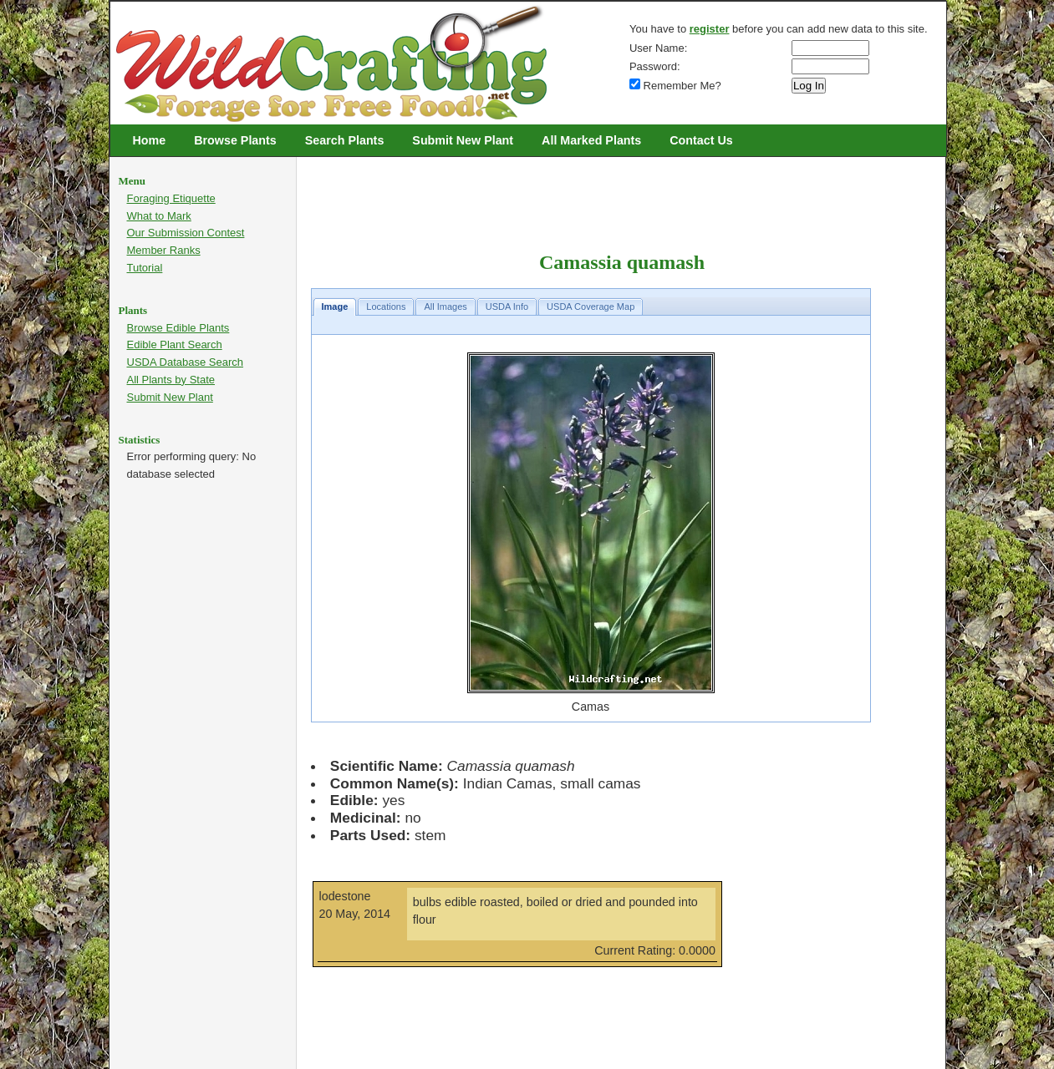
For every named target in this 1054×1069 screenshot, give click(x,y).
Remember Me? (675, 85)
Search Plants (344, 140)
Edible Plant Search (174, 344)
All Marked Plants (591, 140)
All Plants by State (171, 379)
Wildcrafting (123, 10)
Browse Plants (235, 140)
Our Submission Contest (186, 232)
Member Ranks (164, 250)
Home (149, 140)
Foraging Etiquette (171, 198)
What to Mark (159, 216)
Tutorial (145, 267)
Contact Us (701, 140)
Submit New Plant (462, 140)
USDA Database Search (185, 362)
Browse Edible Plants (178, 328)
